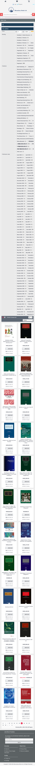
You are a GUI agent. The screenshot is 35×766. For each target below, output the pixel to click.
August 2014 (30, 301)
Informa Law (20, 102)
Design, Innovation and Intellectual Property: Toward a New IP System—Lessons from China (26, 441)
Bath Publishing (20, 66)
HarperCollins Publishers (22, 95)
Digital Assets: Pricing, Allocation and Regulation (26, 540)
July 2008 (29, 211)
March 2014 (29, 306)
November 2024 (20, 265)
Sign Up (19, 742)
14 (14, 723)
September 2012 (20, 280)
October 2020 (20, 273)
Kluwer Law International (22, 105)
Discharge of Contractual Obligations (26, 574)
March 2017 (29, 232)
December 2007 (30, 175)
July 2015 (19, 298)
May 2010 (28, 244)
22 (5, 725)
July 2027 (27, 221)
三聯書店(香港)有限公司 (22, 143)
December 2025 (20, 185)
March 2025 (19, 242)
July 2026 (19, 221)
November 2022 (20, 262)
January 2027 (20, 211)
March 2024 (29, 239)
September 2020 (20, 286)
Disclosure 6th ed (9, 607)
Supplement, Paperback (22, 58)
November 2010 (20, 255)
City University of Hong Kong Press (25, 77)
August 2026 (20, 175)
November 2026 (20, 268)
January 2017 (20, 198)
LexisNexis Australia (21, 113)
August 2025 (30, 173)
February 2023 (20, 193)
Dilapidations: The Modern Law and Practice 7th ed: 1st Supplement (9, 574)
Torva (30, 136)
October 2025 (20, 278)
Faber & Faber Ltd (21, 89)
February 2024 (31, 193)
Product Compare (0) (11, 317)
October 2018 (20, 270)
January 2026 (31, 208)
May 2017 (19, 247)
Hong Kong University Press (23, 100)
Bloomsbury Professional (23, 69)
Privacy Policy (23, 749)
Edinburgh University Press (23, 82)
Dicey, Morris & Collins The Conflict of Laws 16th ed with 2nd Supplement (9, 507)
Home (2, 20)
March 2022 (29, 237)
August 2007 (20, 165)
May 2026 (28, 252)
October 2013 (20, 314)
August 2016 (30, 165)
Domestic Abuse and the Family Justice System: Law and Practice (26, 673)
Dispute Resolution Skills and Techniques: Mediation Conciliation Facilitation (9, 640)
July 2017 (19, 214)
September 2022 (20, 288)
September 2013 (31, 314)
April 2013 (27, 309)
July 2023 (19, 219)
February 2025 (20, 196)
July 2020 (19, 216)
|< (3, 723)
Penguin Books (20, 123)
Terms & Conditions (24, 751)
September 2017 (20, 283)
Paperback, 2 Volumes (22, 53)
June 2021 (19, 226)
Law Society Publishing (22, 110)
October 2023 (20, 275)
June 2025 (28, 229)
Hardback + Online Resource (23, 35)
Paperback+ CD (20, 50)
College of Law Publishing (23, 79)
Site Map (6, 760)
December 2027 (20, 188)
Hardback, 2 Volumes (22, 37)
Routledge (29, 125)
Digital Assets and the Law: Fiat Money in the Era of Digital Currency (9, 540)
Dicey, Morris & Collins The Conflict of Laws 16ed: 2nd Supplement (26, 474)
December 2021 (20, 180)
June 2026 (19, 232)
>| (11, 725)
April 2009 (19, 154)
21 (3, 725)
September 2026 (20, 293)
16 (19, 723)
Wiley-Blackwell (20, 141)
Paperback (19, 63)
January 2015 (31, 296)
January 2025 (20, 208)
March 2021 (29, 234)
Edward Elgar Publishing (22, 84)
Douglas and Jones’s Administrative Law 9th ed (9, 706)
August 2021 (30, 167)
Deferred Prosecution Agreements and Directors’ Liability (26, 341)
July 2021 (27, 216)
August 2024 (20, 173)
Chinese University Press (23, 74)
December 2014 (20, 304)
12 (9, 723)
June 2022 (28, 226)
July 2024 (27, 219)
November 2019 (20, 260)
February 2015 (20, 296)
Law (5, 20)
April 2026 (19, 162)
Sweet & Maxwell (29, 131)
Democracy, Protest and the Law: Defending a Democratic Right (9, 408)
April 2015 (31, 293)
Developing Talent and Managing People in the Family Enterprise (9, 474)
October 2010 (31, 268)
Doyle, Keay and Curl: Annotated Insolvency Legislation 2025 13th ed (25, 706)
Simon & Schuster (30, 128)
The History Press (21, 136)
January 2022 (30, 203)
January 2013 (20, 311)
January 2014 (20, 306)
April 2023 (19, 160)
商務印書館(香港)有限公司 (22, 149)
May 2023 (27, 250)
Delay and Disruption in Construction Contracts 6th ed (9, 374)
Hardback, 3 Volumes (22, 40)
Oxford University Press (22, 120)
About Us (6, 749)
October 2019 (30, 270)
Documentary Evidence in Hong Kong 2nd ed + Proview (9, 673)
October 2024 (30, 275)
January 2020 (30, 201)
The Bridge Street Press (22, 133)
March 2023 (19, 239)
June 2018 (19, 224)
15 (16, 723)
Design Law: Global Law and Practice (9, 441)
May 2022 (19, 250)
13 (11, 723)
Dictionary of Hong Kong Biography (25, 507)
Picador (30, 123)
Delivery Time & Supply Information (9, 752)
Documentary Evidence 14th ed (25, 640)
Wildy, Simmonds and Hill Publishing (25, 138)
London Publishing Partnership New (25, 115)
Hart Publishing (20, 97)
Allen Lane (19, 151)
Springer (19, 131)
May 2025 (19, 252)
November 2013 (30, 311)
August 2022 (20, 170)
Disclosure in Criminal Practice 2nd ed (26, 607)
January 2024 (30, 206)
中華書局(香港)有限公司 (22, 146)
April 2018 (28, 154)
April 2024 (28, 160)
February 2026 (31, 196)
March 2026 (29, 242)
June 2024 (19, 229)
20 (29, 723)
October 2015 (20, 301)
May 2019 (27, 247)
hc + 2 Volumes (20, 48)
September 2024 (20, 291)
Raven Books (20, 125)
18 (24, 723)
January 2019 (20, 201)
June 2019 (28, 224)
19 (26, 723)
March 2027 (19, 244)
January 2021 (20, 203)
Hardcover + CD (20, 45)
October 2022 (30, 273)
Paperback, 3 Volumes (22, 55)
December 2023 (20, 183)
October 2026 (31, 278)
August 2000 (29, 162)
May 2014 (19, 309)
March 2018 (19, 234)
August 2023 (30, 170)
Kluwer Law (30, 102)
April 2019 (19, 157)
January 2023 (20, 206)
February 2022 (20, 190)
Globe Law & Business (22, 92)
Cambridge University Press (23, 71)
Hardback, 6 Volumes (22, 42)
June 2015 (27, 298)
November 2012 (20, 257)
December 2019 (20, 178)
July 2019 (27, 214)
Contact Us (7, 758)
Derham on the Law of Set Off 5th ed (26, 408)
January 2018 (30, 198)
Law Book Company (21, 107)
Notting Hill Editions (21, 118)
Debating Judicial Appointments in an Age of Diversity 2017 (9, 341)
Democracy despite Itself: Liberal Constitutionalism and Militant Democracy (26, 374)
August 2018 (20, 167)
